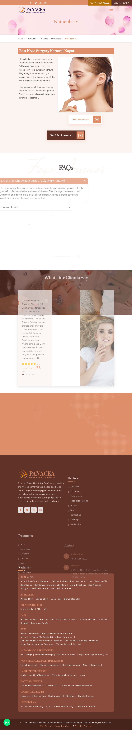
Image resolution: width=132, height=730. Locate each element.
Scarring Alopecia (88, 619)
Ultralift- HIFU (52, 685)
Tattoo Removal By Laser (68, 644)
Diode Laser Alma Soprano (64, 675)
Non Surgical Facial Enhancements (42, 661)
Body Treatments (31, 682)
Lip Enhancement (29, 664)
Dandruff (25, 623)
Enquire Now (121, 2)
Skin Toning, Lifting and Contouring (81, 640)
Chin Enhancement (71, 664)
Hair (23, 615)
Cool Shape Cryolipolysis (32, 685)
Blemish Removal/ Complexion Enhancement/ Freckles (47, 633)
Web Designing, (47, 726)
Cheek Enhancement (50, 664)
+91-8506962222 (99, 2)
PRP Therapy (26, 654)
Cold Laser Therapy (65, 654)
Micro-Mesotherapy (44, 654)
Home (20, 38)
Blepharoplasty (55, 695)
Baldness (103, 619)
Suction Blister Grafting (32, 706)
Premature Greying (40, 623)
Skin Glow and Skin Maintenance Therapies (41, 640)
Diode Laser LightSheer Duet (35, 675)
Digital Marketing (63, 726)
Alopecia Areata (69, 619)
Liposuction (26, 695)
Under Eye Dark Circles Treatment (37, 644)
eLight (83, 675)
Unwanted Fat (27, 609)
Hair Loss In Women (49, 619)
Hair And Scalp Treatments (37, 651)
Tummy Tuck (40, 695)
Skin (23, 629)
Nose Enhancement (92, 664)
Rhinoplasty (70, 695)
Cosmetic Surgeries (51, 38)
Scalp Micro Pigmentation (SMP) (92, 654)
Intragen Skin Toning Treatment (77, 685)
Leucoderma (28, 702)
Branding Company (83, 726)
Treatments (32, 38)
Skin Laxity (42, 609)
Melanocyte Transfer (86, 706)
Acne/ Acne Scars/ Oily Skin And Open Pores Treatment (47, 636)
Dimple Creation (86, 695)
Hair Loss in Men (29, 619)
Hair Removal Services (34, 671)
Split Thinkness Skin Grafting (59, 706)
